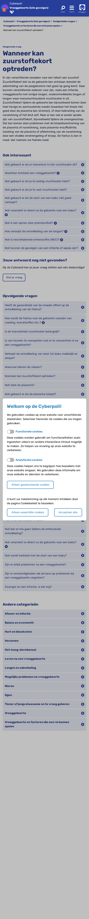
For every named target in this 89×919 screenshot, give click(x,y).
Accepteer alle (68, 512)
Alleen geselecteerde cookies (30, 484)
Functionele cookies (29, 431)
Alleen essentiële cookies (28, 512)
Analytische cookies (29, 460)
